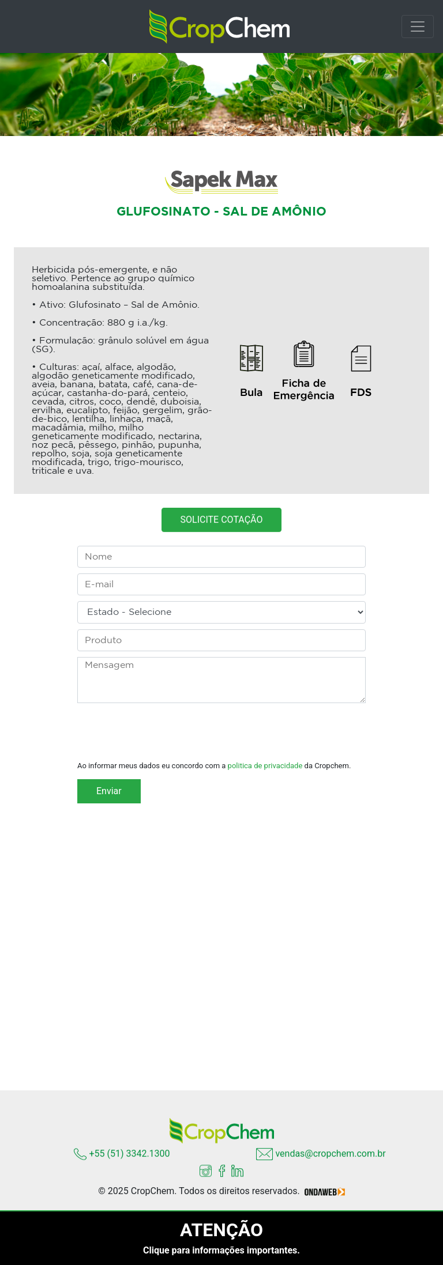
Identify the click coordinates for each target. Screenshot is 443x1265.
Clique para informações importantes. (221, 1250)
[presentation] (165, 732)
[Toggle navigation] (417, 26)
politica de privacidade (265, 765)
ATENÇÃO (221, 1230)
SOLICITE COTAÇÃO (222, 523)
